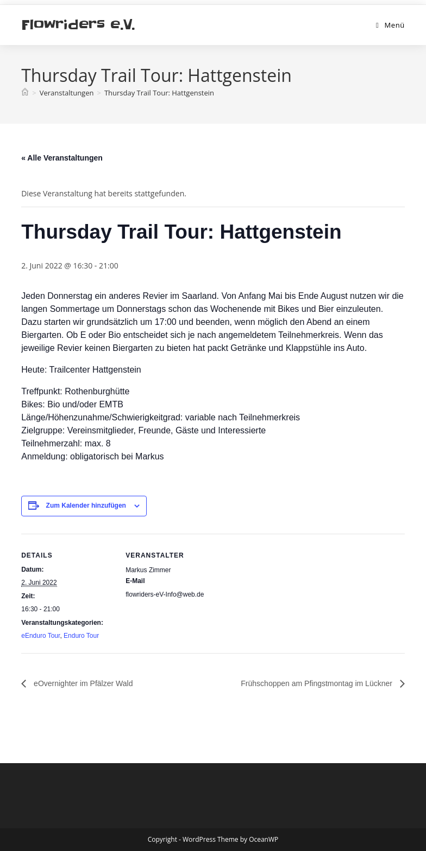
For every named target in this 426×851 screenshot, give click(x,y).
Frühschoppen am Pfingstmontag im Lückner (317, 683)
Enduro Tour (81, 635)
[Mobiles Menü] (390, 25)
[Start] (25, 93)
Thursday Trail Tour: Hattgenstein (159, 93)
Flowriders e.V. (78, 25)
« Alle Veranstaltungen (62, 157)
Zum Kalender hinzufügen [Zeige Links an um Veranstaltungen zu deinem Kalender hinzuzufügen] (86, 505)
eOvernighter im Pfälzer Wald (82, 683)
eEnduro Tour (40, 635)
